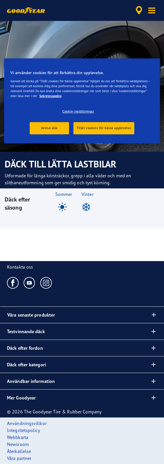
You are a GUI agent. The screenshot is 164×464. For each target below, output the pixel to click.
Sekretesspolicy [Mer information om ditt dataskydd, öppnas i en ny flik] (50, 96)
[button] (152, 10)
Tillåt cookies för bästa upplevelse (104, 128)
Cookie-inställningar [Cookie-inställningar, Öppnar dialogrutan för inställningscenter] (78, 111)
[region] (82, 100)
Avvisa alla (49, 128)
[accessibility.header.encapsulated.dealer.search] (139, 10)
